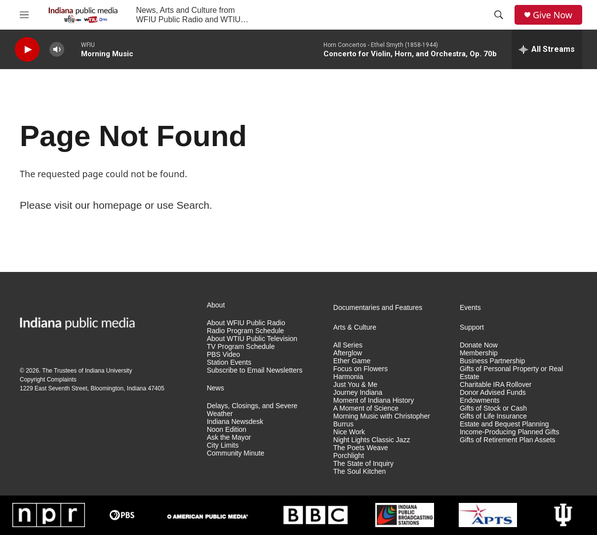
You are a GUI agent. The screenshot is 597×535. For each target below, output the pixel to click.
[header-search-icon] (498, 14)
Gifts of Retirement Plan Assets (508, 440)
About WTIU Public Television (252, 339)
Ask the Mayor (229, 437)
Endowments (480, 400)
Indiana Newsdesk (235, 421)
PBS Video (223, 354)
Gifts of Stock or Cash (493, 408)
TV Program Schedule (241, 346)
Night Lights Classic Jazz (371, 440)
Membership (479, 353)
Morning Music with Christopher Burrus (381, 420)
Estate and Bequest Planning (504, 424)
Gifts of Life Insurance (493, 416)
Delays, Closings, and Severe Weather (252, 410)
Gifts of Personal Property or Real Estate (511, 373)
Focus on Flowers (360, 369)
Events (470, 307)
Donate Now (479, 345)
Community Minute (236, 453)
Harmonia (348, 377)
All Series (347, 345)
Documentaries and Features (378, 307)
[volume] (56, 49)
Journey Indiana (358, 392)
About (216, 305)
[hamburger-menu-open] (24, 15)
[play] (27, 49)
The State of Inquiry (363, 463)
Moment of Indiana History (373, 400)
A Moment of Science (365, 408)
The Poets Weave (360, 448)
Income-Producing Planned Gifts (509, 432)
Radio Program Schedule (245, 331)
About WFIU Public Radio (246, 323)
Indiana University (108, 370)
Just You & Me (355, 384)
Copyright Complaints (48, 379)
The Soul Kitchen (359, 471)
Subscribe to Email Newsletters (255, 370)
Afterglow (347, 353)
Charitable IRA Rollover (496, 384)
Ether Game (351, 361)
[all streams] (547, 49)
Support (472, 327)
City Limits (223, 445)
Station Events (229, 362)
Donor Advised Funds (493, 392)
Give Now (552, 15)
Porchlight (348, 455)
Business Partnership (492, 361)
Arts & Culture (354, 327)
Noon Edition (226, 429)
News (215, 388)
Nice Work (349, 432)
